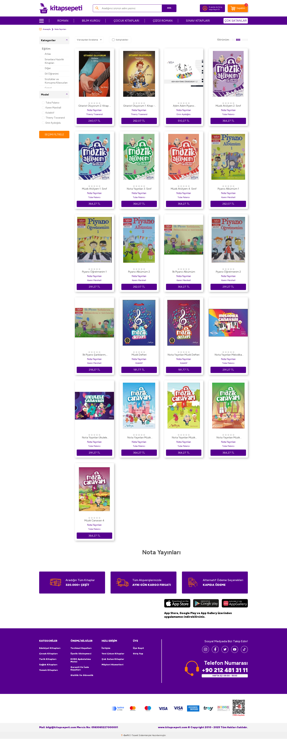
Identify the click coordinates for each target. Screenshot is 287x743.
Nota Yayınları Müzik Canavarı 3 (228, 438)
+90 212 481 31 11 (225, 670)
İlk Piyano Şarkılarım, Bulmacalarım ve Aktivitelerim (94, 355)
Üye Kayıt (138, 648)
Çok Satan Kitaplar (113, 659)
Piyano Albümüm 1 (228, 188)
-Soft (125, 735)
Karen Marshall (51, 107)
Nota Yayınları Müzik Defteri (184, 354)
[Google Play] (206, 604)
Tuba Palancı (50, 102)
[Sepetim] (237, 8)
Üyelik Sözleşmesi (80, 653)
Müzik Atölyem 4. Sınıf (183, 188)
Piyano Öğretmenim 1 (94, 271)
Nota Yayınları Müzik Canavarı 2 (139, 438)
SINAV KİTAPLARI (198, 20)
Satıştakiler (120, 39)
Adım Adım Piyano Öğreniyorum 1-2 (183, 106)
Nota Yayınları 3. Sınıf (139, 188)
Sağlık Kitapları (48, 664)
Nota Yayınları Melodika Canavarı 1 (228, 355)
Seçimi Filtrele (54, 134)
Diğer (48, 68)
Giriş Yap (138, 653)
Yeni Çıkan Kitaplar (113, 653)
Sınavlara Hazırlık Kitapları (54, 61)
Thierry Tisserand (53, 117)
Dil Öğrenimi (52, 73)
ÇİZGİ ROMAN (163, 20)
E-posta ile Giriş (215, 7)
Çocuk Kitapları (48, 653)
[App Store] (177, 604)
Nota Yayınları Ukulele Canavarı (94, 438)
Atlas (48, 54)
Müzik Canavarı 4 (94, 520)
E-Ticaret (133, 735)
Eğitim (46, 48)
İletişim (106, 648)
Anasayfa (45, 29)
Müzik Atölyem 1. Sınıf (94, 188)
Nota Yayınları (94, 110)
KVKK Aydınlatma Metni (80, 660)
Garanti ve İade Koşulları (79, 668)
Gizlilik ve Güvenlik (81, 675)
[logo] (61, 8)
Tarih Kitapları (47, 659)
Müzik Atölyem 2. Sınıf (228, 105)
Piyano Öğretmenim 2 (228, 271)
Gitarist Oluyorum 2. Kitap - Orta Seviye (94, 106)
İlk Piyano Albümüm (183, 271)
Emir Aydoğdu (51, 122)
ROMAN (62, 20)
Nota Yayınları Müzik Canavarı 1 (183, 438)
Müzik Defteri (139, 354)
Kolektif (48, 112)
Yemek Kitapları (48, 670)
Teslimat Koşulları (81, 648)
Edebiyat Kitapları (49, 648)
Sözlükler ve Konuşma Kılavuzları (56, 81)
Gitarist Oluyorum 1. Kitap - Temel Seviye (139, 106)
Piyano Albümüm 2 (139, 271)
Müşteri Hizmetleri (112, 664)
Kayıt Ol (216, 9)
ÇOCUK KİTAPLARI (126, 20)
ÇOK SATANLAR (236, 20)
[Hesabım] (205, 8)
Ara (168, 8)
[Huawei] (235, 604)
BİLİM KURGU (91, 20)
